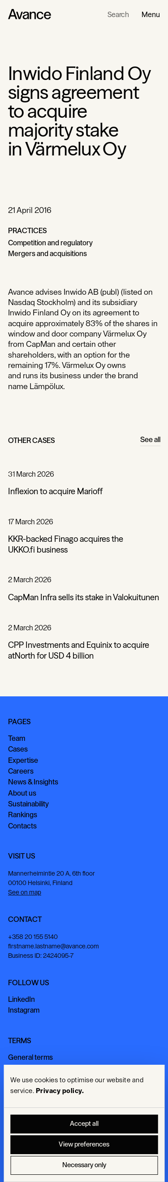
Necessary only (84, 1165)
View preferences (84, 1144)
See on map (24, 892)
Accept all (84, 1123)
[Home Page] (29, 14)
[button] (151, 14)
